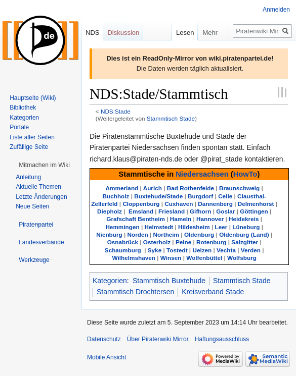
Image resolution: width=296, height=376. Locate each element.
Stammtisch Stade (171, 118)
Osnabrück (122, 242)
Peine (183, 242)
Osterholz (157, 242)
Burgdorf (200, 196)
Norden (138, 234)
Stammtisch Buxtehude (169, 281)
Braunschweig (239, 188)
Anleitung (28, 177)
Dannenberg (215, 203)
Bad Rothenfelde (190, 188)
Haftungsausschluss (222, 339)
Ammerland (122, 188)
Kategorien (110, 281)
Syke (154, 250)
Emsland (141, 211)
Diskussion (123, 32)
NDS (92, 32)
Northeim (166, 234)
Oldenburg (199, 234)
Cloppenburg (140, 203)
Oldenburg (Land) (244, 234)
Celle (225, 196)
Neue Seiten (32, 206)
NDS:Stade (116, 111)
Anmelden (276, 9)
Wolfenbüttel (204, 257)
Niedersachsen (202, 174)
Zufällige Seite (29, 146)
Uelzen (202, 250)
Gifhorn (200, 211)
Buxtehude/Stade (158, 196)
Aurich (152, 188)
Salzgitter (244, 242)
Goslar (225, 211)
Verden (251, 250)
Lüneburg (246, 227)
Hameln (180, 219)
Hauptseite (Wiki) (33, 97)
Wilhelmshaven (133, 257)
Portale (19, 127)
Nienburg (109, 234)
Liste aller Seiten (32, 137)
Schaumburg (123, 250)
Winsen (171, 257)
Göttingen (254, 211)
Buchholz (116, 196)
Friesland (171, 211)
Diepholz (109, 211)
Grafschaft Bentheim (135, 219)
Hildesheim (194, 227)
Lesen (172, 32)
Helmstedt (158, 227)
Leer (221, 227)
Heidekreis (244, 219)
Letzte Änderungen (41, 196)
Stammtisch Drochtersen (135, 292)
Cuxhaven (178, 203)
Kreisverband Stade (213, 292)
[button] (44, 165)
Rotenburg (211, 242)
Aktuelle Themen (38, 186)
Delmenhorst (256, 203)
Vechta (226, 250)
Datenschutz (104, 339)
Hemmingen (122, 227)
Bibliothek (23, 107)
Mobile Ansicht (106, 357)
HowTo (245, 174)
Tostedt (177, 250)
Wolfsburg (242, 257)
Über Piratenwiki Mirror (158, 339)
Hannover (210, 219)
